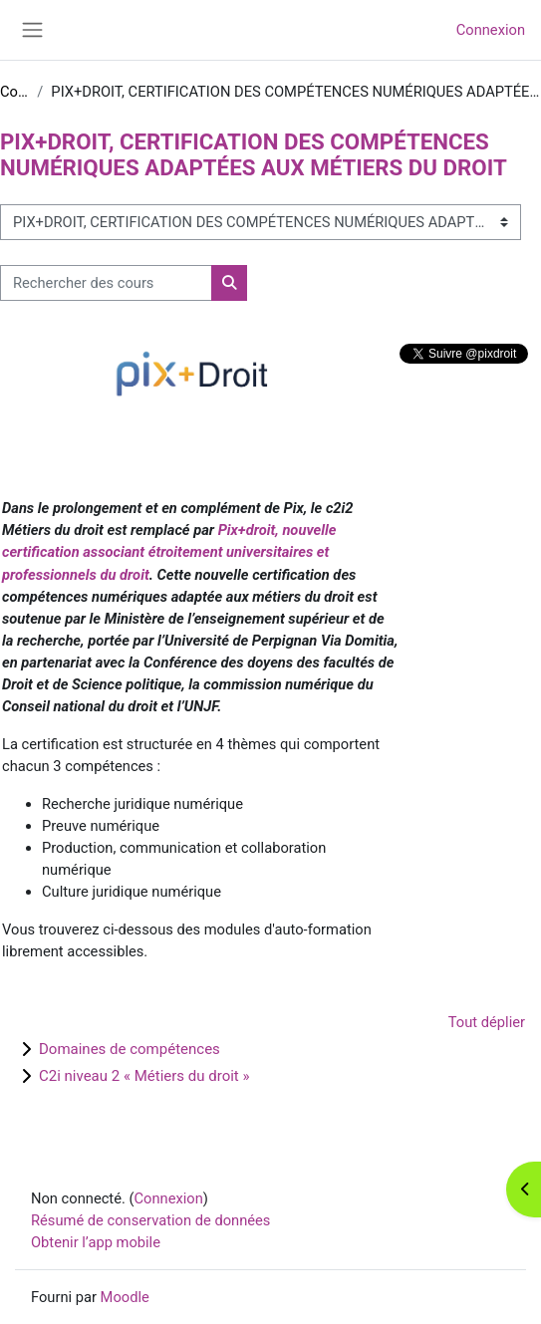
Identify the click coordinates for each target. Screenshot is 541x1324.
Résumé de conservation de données (150, 1220)
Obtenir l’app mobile (95, 1242)
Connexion (490, 30)
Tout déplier (486, 1022)
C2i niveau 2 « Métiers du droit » (144, 1076)
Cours (14, 92)
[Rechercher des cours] (106, 283)
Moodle (125, 1297)
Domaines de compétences (129, 1049)
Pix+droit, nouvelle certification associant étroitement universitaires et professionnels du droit (169, 552)
